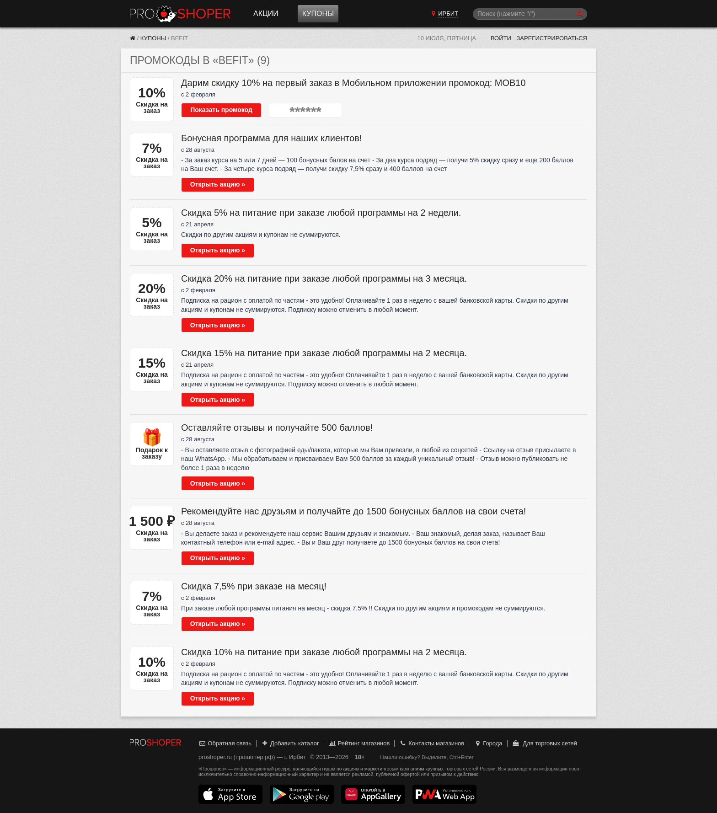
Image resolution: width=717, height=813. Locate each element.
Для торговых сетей (544, 743)
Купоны (318, 13)
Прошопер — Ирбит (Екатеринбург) (180, 13)
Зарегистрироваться (551, 38)
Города (488, 743)
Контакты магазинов (431, 743)
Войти (501, 38)
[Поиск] (530, 14)
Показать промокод (221, 109)
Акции (265, 13)
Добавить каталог (290, 743)
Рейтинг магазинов (359, 743)
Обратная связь (224, 743)
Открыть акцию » (217, 184)
